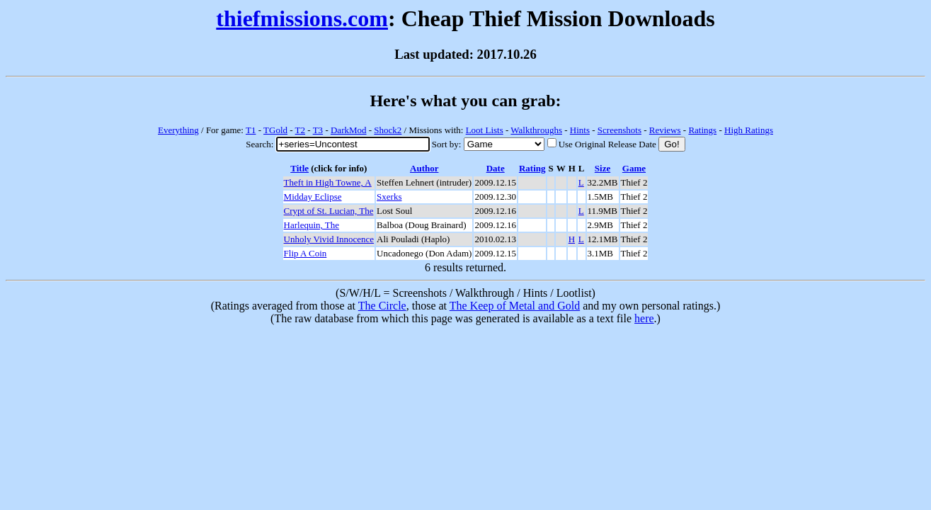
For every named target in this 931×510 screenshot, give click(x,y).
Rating (532, 168)
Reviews (665, 130)
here (644, 318)
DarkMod (349, 130)
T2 (300, 130)
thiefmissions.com (302, 18)
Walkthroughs (536, 130)
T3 (318, 130)
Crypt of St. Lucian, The (329, 210)
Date (495, 168)
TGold (275, 130)
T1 (251, 130)
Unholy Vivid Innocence (329, 239)
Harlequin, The (311, 225)
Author (424, 168)
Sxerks (389, 196)
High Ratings (748, 130)
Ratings (702, 130)
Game (634, 168)
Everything (178, 130)
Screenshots (619, 130)
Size (602, 168)
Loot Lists (484, 130)
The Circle (382, 306)
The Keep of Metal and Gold (515, 306)
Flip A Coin (305, 253)
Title (299, 168)
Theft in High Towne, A (328, 182)
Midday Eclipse (313, 196)
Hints (580, 130)
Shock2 (387, 130)
